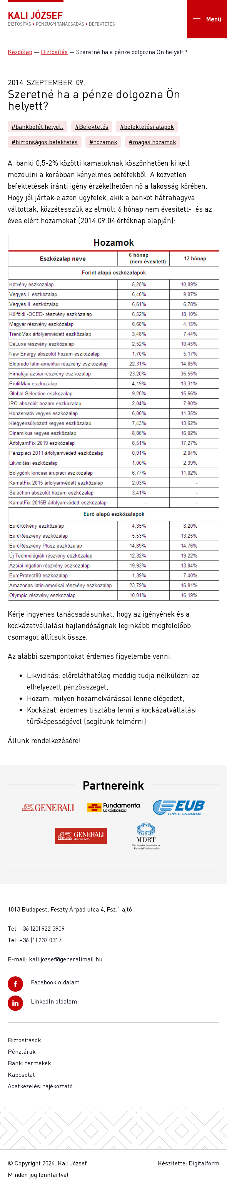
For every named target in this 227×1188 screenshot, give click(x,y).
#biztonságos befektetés (45, 142)
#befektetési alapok (147, 126)
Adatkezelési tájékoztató (40, 1086)
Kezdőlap (20, 52)
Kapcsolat (21, 1074)
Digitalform (204, 1163)
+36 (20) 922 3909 (42, 928)
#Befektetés (91, 126)
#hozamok (103, 142)
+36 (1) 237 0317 (40, 940)
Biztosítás (54, 52)
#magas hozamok (152, 142)
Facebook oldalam (55, 982)
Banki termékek (29, 1063)
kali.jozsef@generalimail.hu (65, 959)
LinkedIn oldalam (54, 1001)
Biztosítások (24, 1040)
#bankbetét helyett (37, 126)
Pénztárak (22, 1051)
